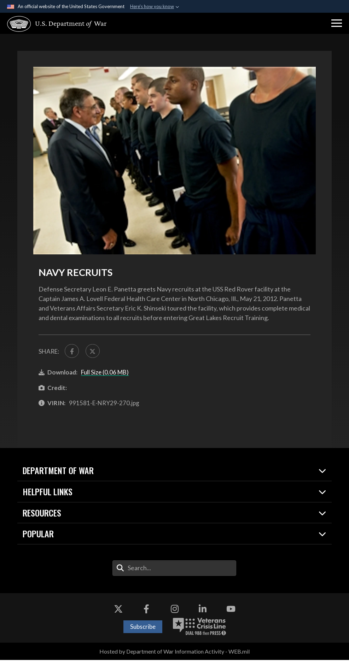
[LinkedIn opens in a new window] (202, 610)
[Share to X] (94, 351)
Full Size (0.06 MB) (105, 373)
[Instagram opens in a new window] (175, 610)
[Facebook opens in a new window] (146, 610)
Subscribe (143, 627)
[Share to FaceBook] (72, 351)
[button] (336, 23)
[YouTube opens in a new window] (231, 610)
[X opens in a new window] (118, 610)
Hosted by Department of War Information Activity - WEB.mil (174, 652)
